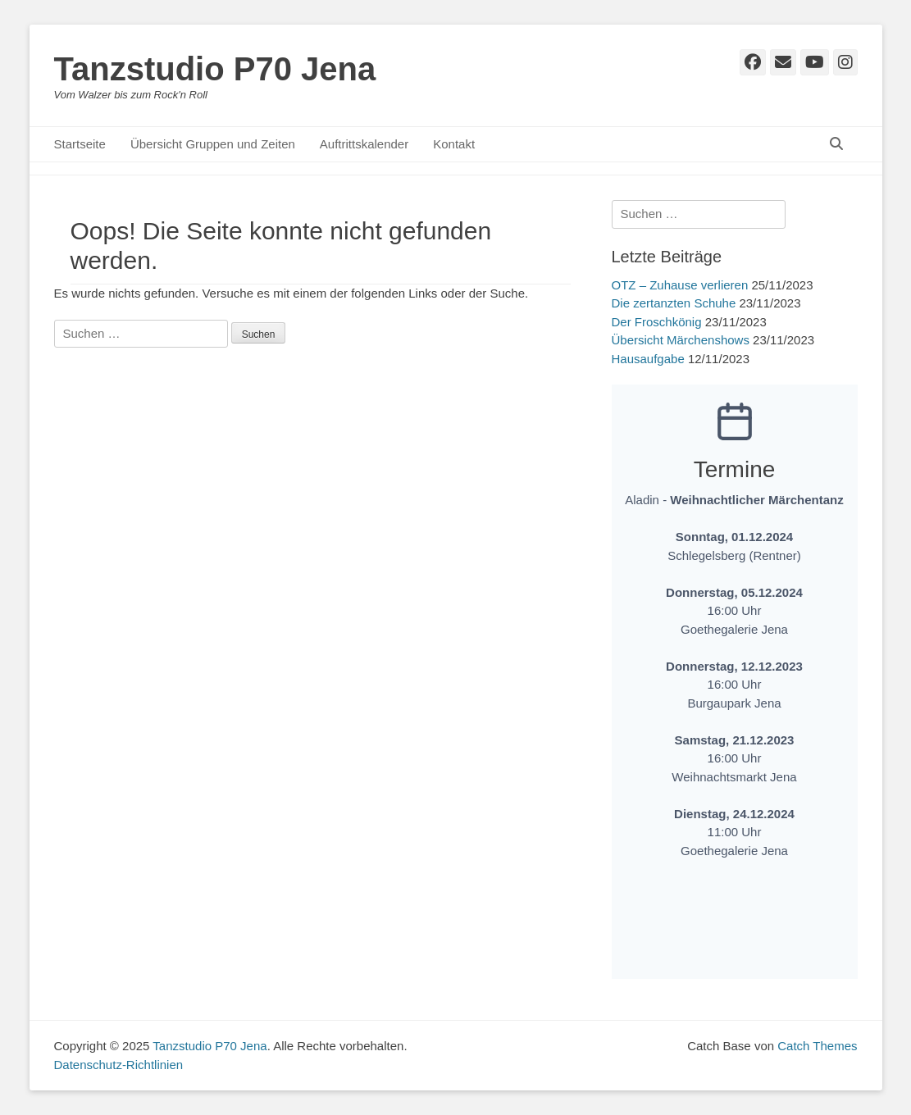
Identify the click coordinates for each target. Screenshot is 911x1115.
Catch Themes (817, 1046)
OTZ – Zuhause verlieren (680, 285)
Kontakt (454, 144)
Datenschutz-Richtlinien (119, 1065)
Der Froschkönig (657, 322)
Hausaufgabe (648, 359)
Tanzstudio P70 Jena (215, 69)
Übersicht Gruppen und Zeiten (212, 144)
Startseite (80, 144)
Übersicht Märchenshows (680, 340)
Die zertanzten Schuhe (674, 303)
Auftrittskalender (364, 144)
